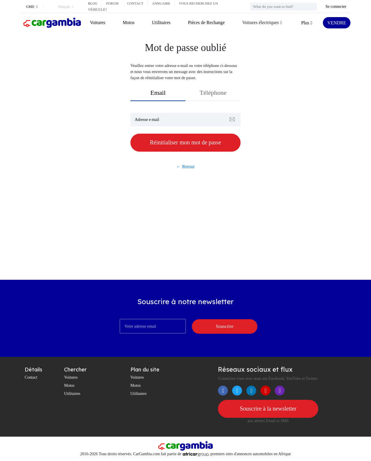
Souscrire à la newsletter (268, 409)
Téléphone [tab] (213, 92)
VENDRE (336, 22)
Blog (92, 3)
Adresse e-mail (147, 119)
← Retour (185, 166)
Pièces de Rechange (206, 22)
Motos (128, 22)
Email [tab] (158, 92)
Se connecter (335, 6)
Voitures (97, 22)
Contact (135, 3)
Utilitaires (161, 22)
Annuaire (161, 3)
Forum (112, 3)
